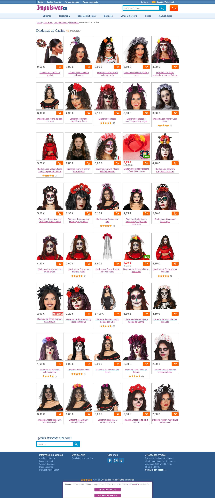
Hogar (148, 16)
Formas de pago (72, 2)
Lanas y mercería (129, 16)
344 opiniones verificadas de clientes (117, 480)
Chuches (47, 16)
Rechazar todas (107, 495)
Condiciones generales (82, 458)
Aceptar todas (107, 490)
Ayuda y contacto (90, 2)
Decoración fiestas (87, 16)
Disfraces (108, 16)
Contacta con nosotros (155, 470)
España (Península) (164, 2)
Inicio (40, 2)
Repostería (64, 16)
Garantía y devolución (49, 470)
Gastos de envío (54, 2)
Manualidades (165, 16)
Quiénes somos (46, 467)
